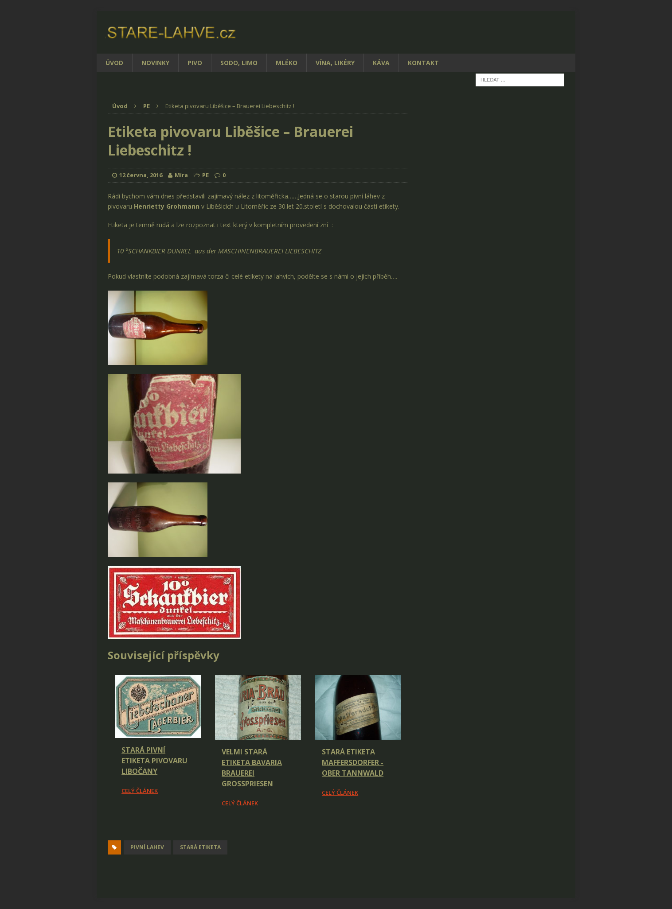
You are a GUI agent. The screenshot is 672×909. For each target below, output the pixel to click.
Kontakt (423, 62)
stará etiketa (200, 847)
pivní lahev (147, 847)
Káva (381, 62)
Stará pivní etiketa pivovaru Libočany (154, 760)
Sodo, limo (239, 62)
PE (205, 175)
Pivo (195, 62)
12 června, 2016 (140, 175)
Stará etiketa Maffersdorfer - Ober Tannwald (352, 762)
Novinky (155, 62)
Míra (181, 175)
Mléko (286, 62)
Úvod (114, 62)
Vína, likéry (335, 62)
